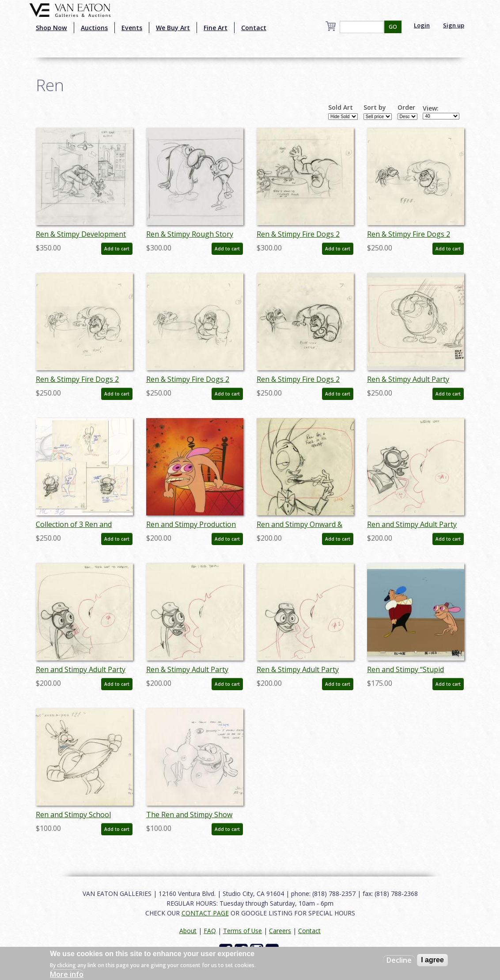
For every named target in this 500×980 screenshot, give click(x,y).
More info (66, 974)
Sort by (375, 107)
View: (431, 108)
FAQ (210, 930)
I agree (432, 960)
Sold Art (340, 107)
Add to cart (116, 249)
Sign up (453, 25)
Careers (280, 930)
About (188, 930)
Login (422, 25)
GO (393, 27)
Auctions (94, 27)
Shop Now (51, 27)
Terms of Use (242, 930)
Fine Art (215, 27)
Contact (253, 27)
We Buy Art (173, 27)
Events (131, 27)
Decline (399, 960)
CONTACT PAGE (205, 913)
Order (406, 107)
